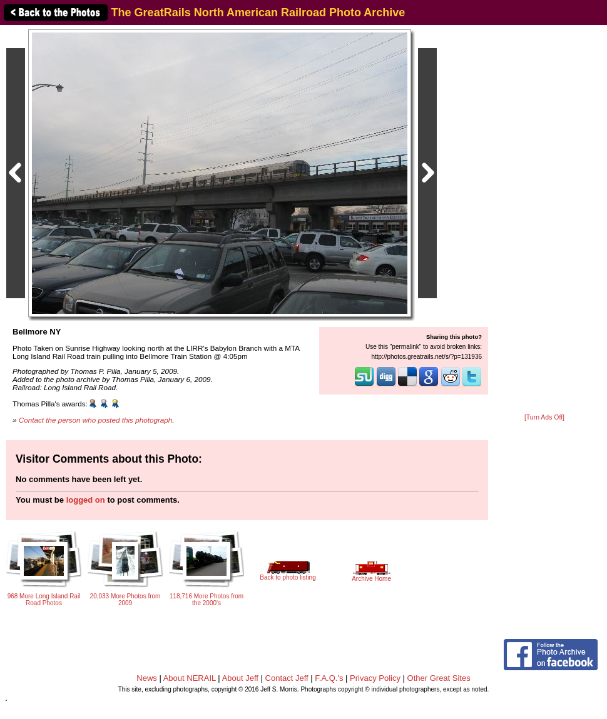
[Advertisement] (544, 220)
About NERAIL (189, 678)
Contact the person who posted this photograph (96, 420)
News (146, 678)
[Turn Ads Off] (544, 417)
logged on (85, 500)
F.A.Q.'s (329, 678)
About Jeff (240, 678)
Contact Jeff (287, 678)
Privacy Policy (375, 678)
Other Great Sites (439, 678)
